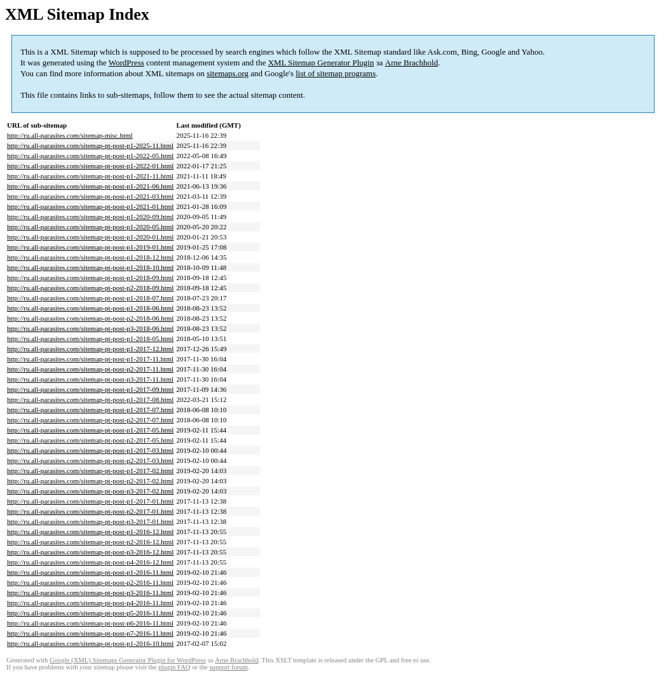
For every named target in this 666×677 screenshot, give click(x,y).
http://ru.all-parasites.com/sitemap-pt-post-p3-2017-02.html (90, 491)
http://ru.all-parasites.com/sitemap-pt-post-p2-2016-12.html (90, 542)
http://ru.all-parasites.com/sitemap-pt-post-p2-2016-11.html (90, 582)
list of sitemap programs (336, 73)
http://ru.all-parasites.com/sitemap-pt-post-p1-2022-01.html (90, 166)
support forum (228, 667)
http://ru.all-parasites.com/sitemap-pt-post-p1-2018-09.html (90, 277)
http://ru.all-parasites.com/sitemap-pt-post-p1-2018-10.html (90, 267)
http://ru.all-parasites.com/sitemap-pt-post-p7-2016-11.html (90, 633)
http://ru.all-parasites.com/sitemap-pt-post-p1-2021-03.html (90, 196)
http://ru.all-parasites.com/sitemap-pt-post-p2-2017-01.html (90, 511)
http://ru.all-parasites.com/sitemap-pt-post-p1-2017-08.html (90, 399)
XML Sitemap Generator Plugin (321, 62)
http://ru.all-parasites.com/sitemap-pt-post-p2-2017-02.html (90, 481)
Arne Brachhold (411, 62)
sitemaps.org (227, 73)
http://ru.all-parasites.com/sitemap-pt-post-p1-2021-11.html (90, 176)
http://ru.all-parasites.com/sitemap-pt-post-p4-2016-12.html (90, 562)
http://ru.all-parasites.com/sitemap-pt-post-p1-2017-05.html (90, 430)
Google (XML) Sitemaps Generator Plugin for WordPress (128, 660)
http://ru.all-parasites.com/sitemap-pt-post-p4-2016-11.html (90, 603)
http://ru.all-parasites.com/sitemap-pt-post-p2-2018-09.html (90, 288)
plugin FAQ (174, 667)
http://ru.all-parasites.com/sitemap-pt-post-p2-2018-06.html (90, 318)
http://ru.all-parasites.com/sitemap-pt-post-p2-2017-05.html (90, 440)
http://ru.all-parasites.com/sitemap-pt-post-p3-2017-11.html (90, 379)
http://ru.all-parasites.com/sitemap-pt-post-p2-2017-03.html (90, 460)
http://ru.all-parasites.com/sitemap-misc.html (70, 135)
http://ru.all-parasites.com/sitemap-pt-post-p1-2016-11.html (90, 572)
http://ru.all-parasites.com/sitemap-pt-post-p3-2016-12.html (90, 552)
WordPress (126, 62)
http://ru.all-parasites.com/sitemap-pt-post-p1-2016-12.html (90, 531)
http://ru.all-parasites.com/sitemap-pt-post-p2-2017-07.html (90, 420)
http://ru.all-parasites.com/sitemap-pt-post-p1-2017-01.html (90, 501)
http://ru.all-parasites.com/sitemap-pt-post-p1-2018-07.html (90, 298)
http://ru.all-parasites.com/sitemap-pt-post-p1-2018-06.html (90, 308)
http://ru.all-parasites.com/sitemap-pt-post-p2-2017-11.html (90, 369)
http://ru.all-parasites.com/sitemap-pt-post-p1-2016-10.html (90, 643)
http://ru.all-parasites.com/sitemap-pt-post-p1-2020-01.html (90, 237)
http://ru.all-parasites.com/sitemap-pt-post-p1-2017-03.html (90, 450)
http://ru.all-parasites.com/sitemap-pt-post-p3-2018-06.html (90, 328)
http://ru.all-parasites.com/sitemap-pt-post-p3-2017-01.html (90, 521)
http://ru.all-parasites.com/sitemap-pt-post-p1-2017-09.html (90, 389)
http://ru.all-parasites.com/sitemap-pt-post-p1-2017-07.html (90, 409)
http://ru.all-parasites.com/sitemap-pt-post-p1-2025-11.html (90, 145)
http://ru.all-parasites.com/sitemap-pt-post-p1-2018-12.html (90, 257)
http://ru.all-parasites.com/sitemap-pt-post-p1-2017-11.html (90, 359)
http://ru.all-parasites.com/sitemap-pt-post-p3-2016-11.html (90, 592)
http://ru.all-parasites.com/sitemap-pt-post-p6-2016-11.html (90, 623)
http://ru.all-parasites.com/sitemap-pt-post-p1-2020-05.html (90, 227)
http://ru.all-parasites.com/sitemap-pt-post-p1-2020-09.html (90, 216)
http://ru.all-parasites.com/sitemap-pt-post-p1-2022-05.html (90, 155)
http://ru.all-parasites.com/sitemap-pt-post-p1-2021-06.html (90, 186)
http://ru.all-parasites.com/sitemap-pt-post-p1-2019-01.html (90, 247)
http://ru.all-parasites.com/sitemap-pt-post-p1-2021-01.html (90, 206)
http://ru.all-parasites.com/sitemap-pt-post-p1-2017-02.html (90, 470)
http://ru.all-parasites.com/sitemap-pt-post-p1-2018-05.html (90, 338)
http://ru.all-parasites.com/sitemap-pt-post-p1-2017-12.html (90, 348)
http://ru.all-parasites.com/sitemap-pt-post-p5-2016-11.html (90, 613)
